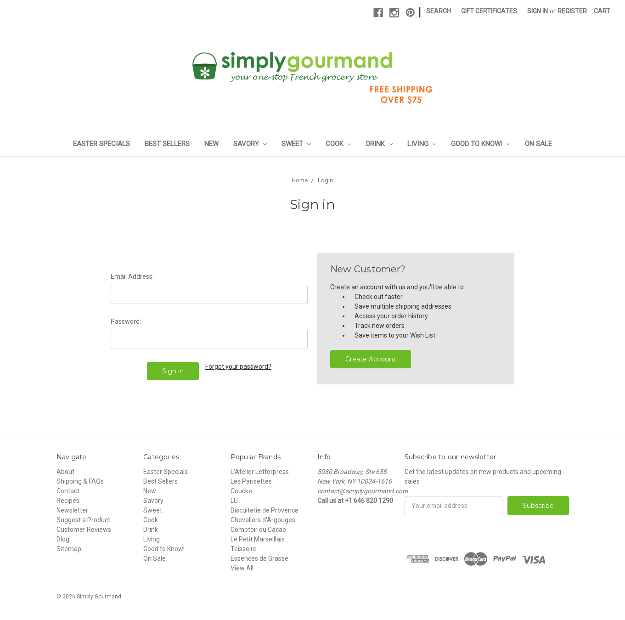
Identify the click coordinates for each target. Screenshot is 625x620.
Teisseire (244, 548)
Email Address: (132, 276)
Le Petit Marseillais (258, 539)
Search (438, 11)
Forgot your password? (238, 366)
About (65, 471)
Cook (338, 144)
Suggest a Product (83, 520)
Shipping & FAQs (80, 481)
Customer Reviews (83, 529)
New (211, 144)
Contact (67, 491)
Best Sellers (167, 144)
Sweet (296, 144)
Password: (126, 321)
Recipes (67, 500)
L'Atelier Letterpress (260, 471)
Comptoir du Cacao (258, 529)
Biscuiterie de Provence (264, 510)
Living (421, 144)
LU (234, 500)
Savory (250, 144)
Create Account (370, 359)
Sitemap (68, 548)
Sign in (537, 11)
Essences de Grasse (259, 558)
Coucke (241, 491)
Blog (62, 539)
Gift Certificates (489, 11)
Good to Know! (480, 144)
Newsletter (72, 510)
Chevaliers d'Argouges (263, 520)
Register (572, 11)
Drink (379, 144)
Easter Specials (101, 144)
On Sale (538, 144)
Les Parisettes (251, 481)
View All (242, 568)
